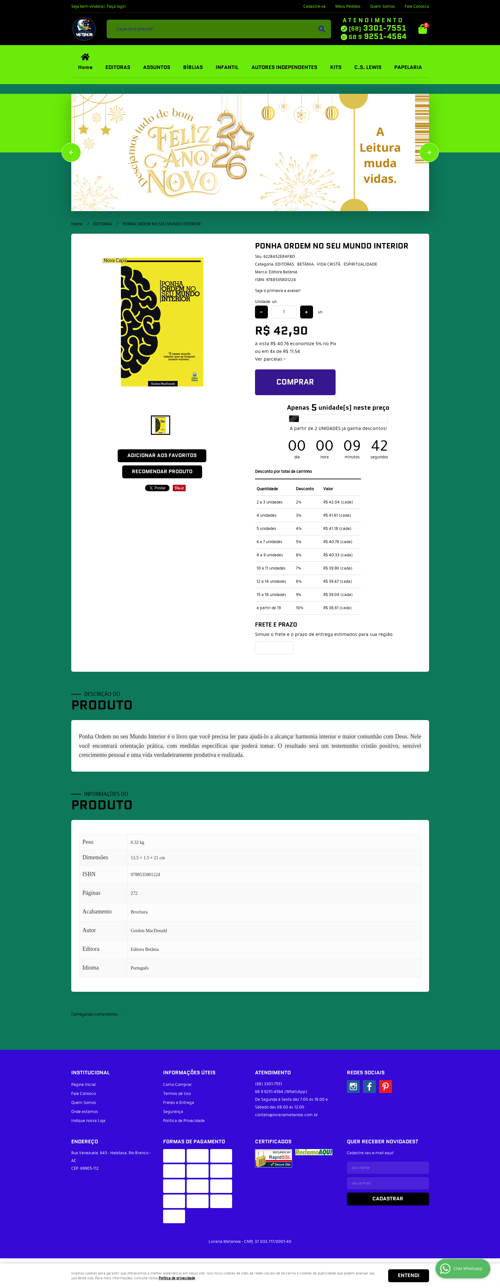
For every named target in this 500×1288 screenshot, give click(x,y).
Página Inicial (83, 1084)
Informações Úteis (189, 1072)
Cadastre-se (314, 6)
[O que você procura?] (321, 29)
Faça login (116, 6)
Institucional (90, 1072)
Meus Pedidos (347, 6)
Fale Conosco (417, 6)
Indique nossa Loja (88, 1120)
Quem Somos (382, 6)
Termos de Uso (177, 1093)
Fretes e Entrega (178, 1102)
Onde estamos (84, 1111)
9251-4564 (378, 37)
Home (85, 67)
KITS (335, 67)
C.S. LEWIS (367, 67)
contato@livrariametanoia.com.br (286, 1115)
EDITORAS (117, 67)
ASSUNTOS (156, 67)
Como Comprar (177, 1084)
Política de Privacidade (184, 1120)
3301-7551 (377, 28)
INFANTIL (227, 67)
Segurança (173, 1111)
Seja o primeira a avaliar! (277, 291)
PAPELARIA (408, 67)
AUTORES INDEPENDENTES (284, 67)
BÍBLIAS (193, 67)
